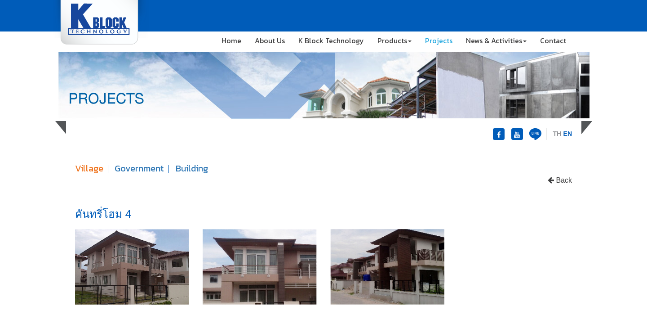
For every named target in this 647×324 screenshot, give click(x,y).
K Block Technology (331, 40)
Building (192, 168)
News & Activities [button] (496, 40)
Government (139, 168)
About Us (270, 40)
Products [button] (394, 40)
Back (560, 180)
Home (231, 40)
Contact (553, 40)
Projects (438, 40)
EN (567, 133)
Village (89, 168)
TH (557, 133)
